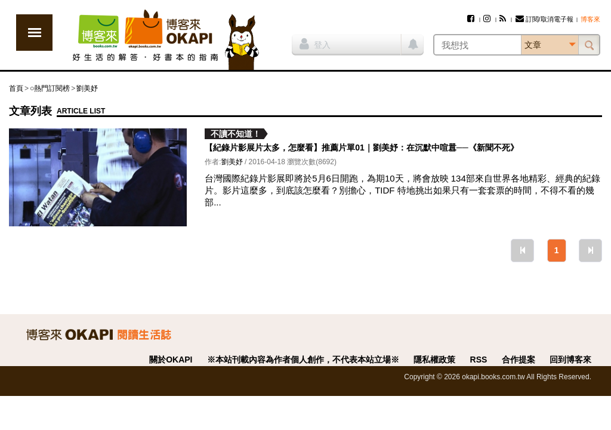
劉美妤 (87, 88)
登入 (315, 43)
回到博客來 (570, 359)
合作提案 (518, 359)
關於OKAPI (170, 359)
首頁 (16, 88)
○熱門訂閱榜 (50, 88)
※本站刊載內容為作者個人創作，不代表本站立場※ (303, 359)
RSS (478, 359)
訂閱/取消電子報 (544, 19)
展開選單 (34, 32)
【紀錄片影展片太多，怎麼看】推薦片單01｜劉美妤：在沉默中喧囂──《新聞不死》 (361, 147)
